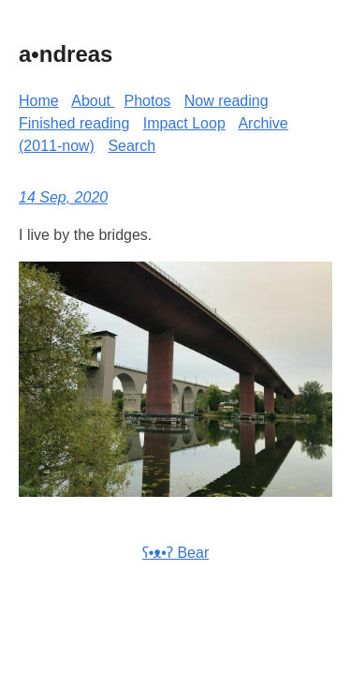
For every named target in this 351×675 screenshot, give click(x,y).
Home (39, 101)
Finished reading (74, 123)
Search (131, 146)
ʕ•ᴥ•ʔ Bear (175, 553)
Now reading (226, 101)
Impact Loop (184, 123)
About (92, 101)
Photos (147, 101)
